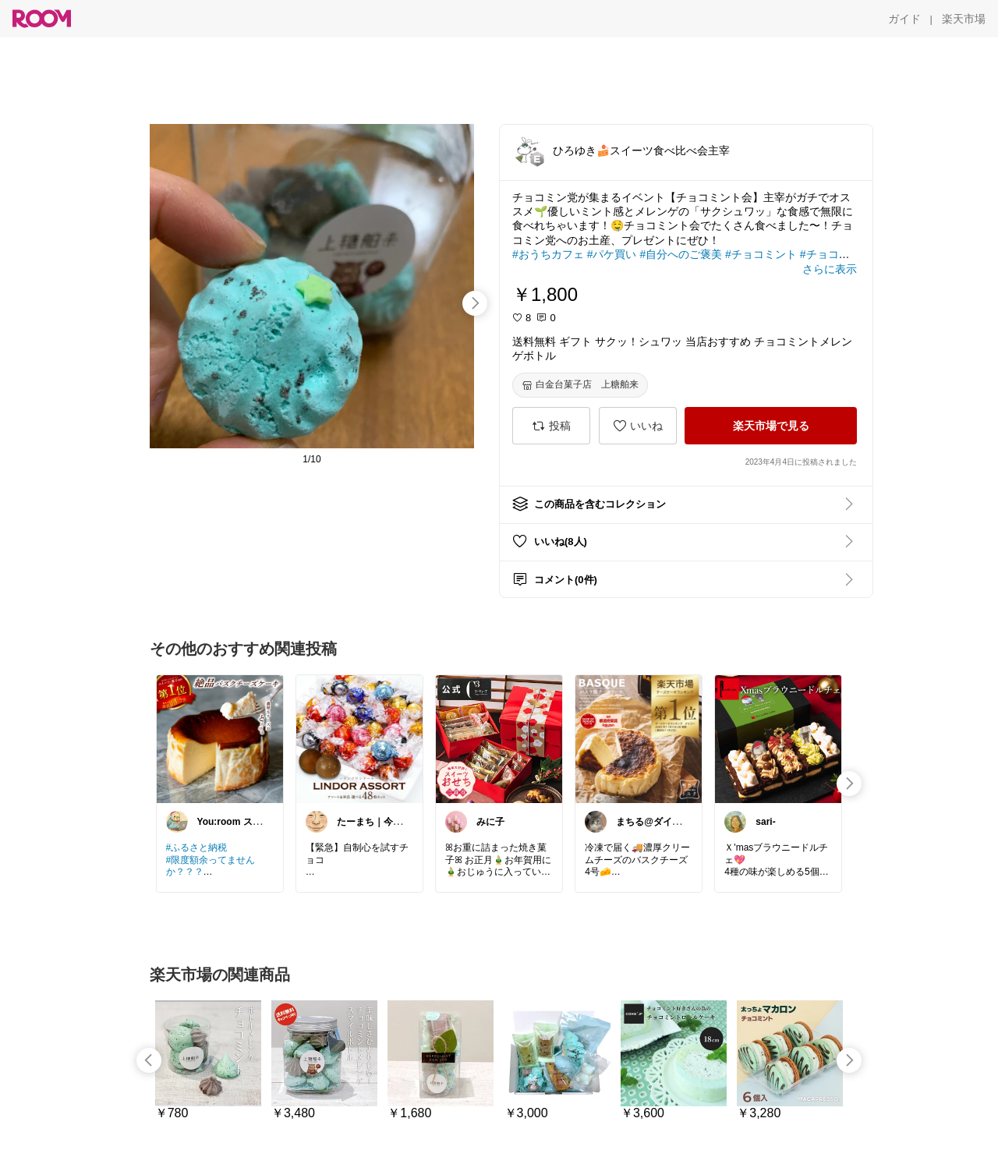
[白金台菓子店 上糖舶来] (580, 385)
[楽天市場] (964, 19)
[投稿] (551, 425)
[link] (220, 738)
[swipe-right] (474, 303)
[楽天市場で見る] (771, 425)
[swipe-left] (148, 1060)
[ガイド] (904, 19)
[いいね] (638, 425)
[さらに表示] (829, 269)
